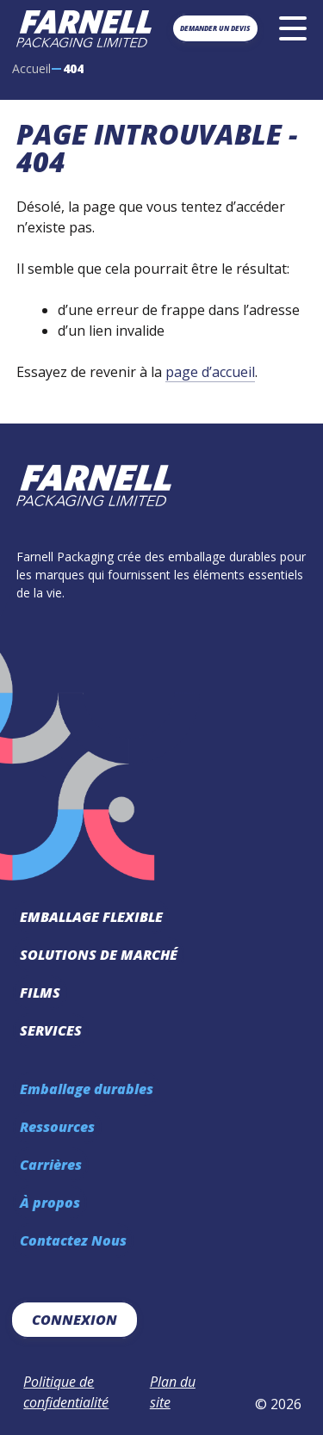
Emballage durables (86, 1088)
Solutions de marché (98, 954)
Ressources (57, 1126)
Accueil (31, 68)
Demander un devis (215, 28)
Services (51, 1030)
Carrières (51, 1164)
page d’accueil (210, 371)
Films (40, 992)
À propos (50, 1202)
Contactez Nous (73, 1240)
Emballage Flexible (91, 916)
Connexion (74, 1319)
